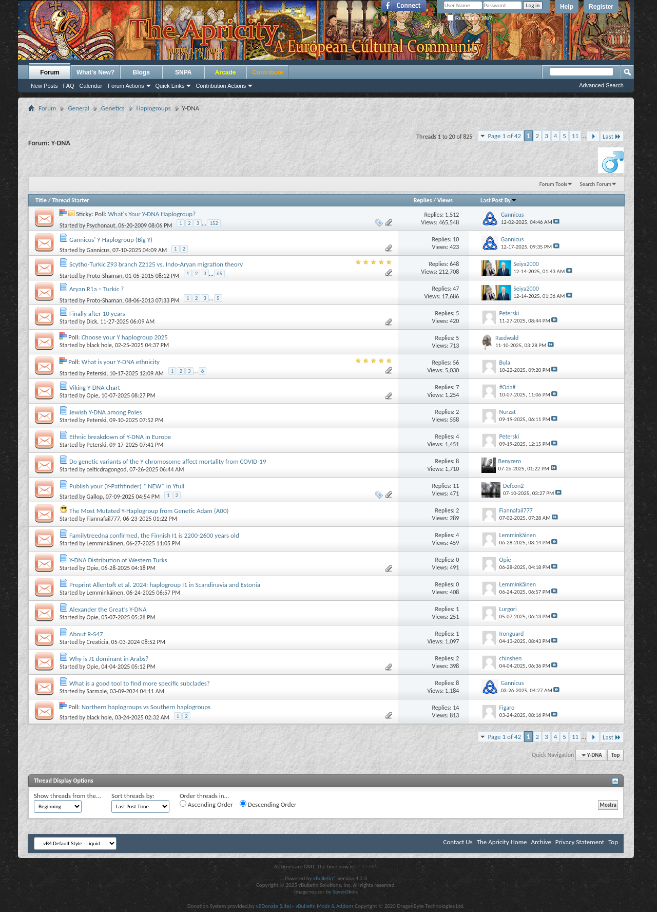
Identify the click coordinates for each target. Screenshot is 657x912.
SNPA (183, 72)
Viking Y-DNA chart (94, 387)
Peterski (97, 373)
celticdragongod (107, 469)
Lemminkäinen (105, 543)
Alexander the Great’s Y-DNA (108, 609)
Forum (49, 72)
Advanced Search (601, 85)
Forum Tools (553, 184)
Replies (423, 200)
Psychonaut (101, 225)
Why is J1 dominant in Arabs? (108, 658)
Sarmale (97, 691)
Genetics (113, 108)
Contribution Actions (221, 86)
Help (566, 6)
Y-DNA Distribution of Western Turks (118, 560)
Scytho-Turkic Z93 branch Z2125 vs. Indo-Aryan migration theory (156, 264)
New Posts (44, 86)
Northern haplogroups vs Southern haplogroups (146, 707)
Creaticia (97, 641)
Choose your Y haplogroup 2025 (125, 337)
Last (612, 136)
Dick (92, 321)
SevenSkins (345, 891)
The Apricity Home (502, 842)
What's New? (95, 72)
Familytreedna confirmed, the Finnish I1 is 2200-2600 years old (154, 535)
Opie (93, 395)
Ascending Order (206, 804)
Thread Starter (70, 200)
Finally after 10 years (97, 313)
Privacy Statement (579, 842)
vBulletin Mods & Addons (325, 906)
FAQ (68, 86)
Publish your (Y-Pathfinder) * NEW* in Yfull (126, 486)
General (78, 108)
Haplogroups (154, 108)
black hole (99, 345)
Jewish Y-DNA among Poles (105, 412)
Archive (541, 842)
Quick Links (170, 86)
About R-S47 (86, 634)
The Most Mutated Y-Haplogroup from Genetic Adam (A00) (148, 511)
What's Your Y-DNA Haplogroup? (152, 214)
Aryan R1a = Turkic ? (96, 289)
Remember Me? (469, 18)
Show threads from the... (67, 796)
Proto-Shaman (105, 275)
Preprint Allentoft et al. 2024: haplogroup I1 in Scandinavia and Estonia (164, 584)
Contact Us (458, 842)
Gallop (95, 496)
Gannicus (98, 250)
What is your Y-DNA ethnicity (121, 362)
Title (41, 200)
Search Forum (596, 184)
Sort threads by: (132, 796)
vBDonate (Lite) (273, 906)
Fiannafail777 (103, 518)
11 (575, 136)
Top (615, 755)
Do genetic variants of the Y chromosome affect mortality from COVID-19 (167, 461)
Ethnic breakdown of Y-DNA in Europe (120, 437)
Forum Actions (126, 86)
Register (601, 6)
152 (213, 223)
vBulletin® (324, 878)
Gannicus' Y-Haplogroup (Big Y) (110, 239)
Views (445, 200)
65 (219, 273)
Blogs (141, 72)
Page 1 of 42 (504, 136)
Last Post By (498, 200)
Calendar (91, 86)
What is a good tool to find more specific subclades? (139, 683)
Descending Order (268, 804)
